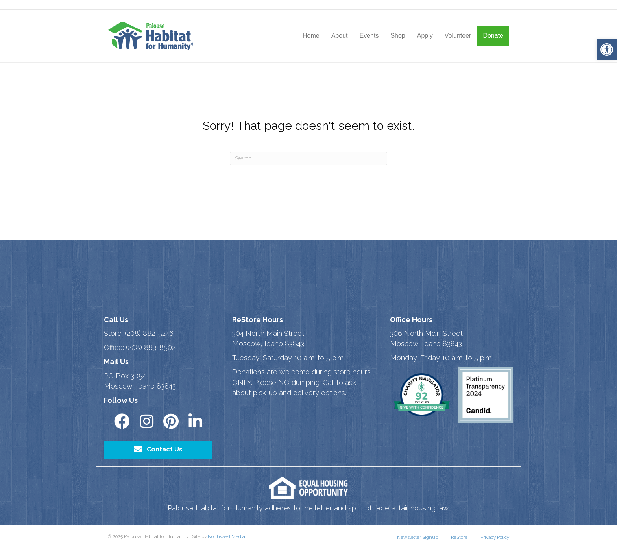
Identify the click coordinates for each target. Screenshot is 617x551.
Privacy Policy (494, 537)
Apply (425, 35)
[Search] (308, 158)
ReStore (459, 537)
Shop (397, 35)
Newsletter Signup (417, 537)
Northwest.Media (226, 536)
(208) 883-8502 (150, 347)
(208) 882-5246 (149, 333)
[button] (607, 49)
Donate (493, 35)
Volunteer (458, 35)
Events (369, 35)
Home (311, 35)
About (339, 35)
